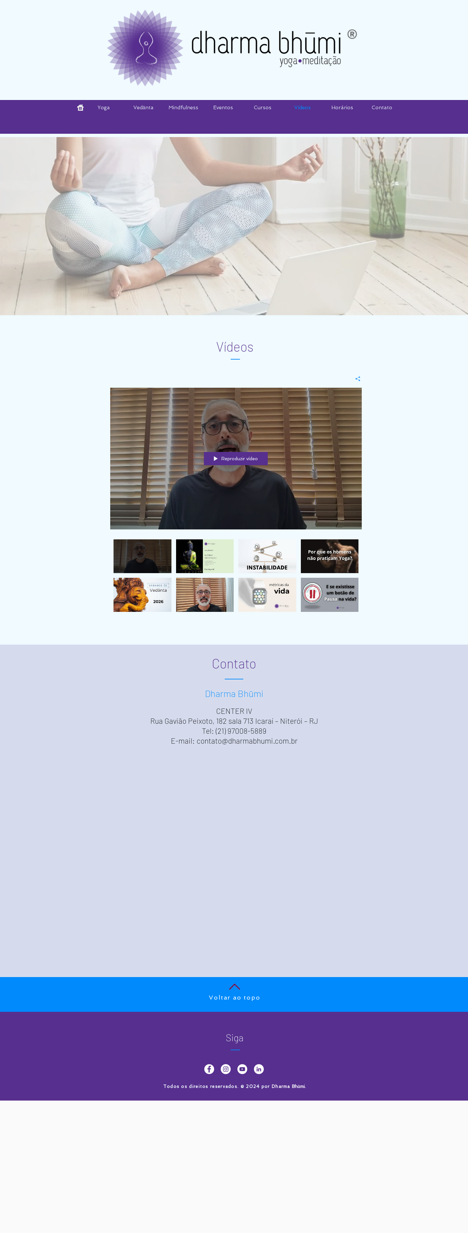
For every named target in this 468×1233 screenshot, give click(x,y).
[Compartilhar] (355, 379)
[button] (223, 107)
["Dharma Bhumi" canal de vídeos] (236, 579)
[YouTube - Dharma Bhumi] (242, 1069)
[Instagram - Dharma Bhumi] (226, 1069)
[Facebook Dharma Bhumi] (209, 1069)
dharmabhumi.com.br (263, 740)
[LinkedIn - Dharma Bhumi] (259, 1069)
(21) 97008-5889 (241, 730)
